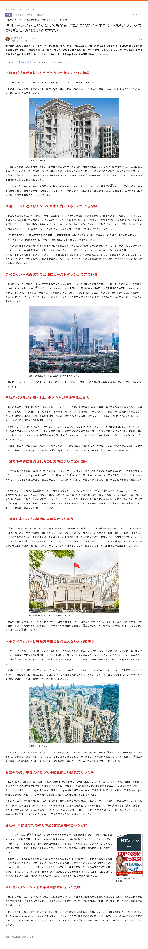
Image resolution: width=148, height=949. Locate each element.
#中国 (29, 15)
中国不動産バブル (29, 62)
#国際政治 (19, 15)
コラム (34, 9)
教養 (28, 9)
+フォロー (34, 38)
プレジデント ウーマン (14, 9)
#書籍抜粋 (40, 15)
